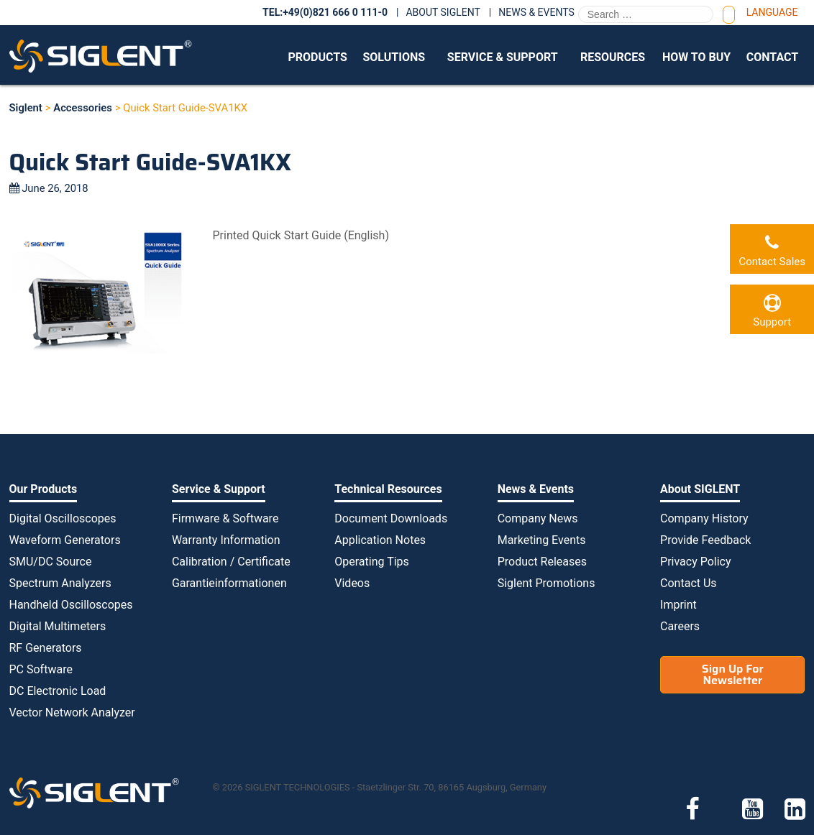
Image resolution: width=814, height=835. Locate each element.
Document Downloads (390, 518)
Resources (612, 57)
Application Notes (380, 540)
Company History (704, 518)
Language (772, 12)
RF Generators (45, 648)
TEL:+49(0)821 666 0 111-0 (325, 12)
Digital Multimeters (57, 626)
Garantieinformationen (229, 583)
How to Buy (696, 57)
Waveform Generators (65, 540)
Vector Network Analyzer (72, 712)
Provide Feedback (705, 540)
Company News (538, 518)
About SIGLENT (443, 12)
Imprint (678, 605)
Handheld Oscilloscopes (71, 605)
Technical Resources (388, 489)
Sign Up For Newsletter (733, 674)
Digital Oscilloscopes (62, 518)
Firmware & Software (225, 518)
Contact (772, 57)
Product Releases (542, 561)
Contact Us (688, 583)
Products (317, 57)
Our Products (43, 489)
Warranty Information (226, 540)
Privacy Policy (695, 561)
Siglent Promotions (546, 583)
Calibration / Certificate (231, 561)
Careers (680, 626)
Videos (352, 583)
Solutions (393, 57)
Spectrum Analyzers (60, 583)
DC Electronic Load (57, 691)
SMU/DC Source (50, 561)
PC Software (41, 669)
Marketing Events (542, 540)
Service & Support (502, 57)
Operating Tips (371, 561)
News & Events (536, 12)
